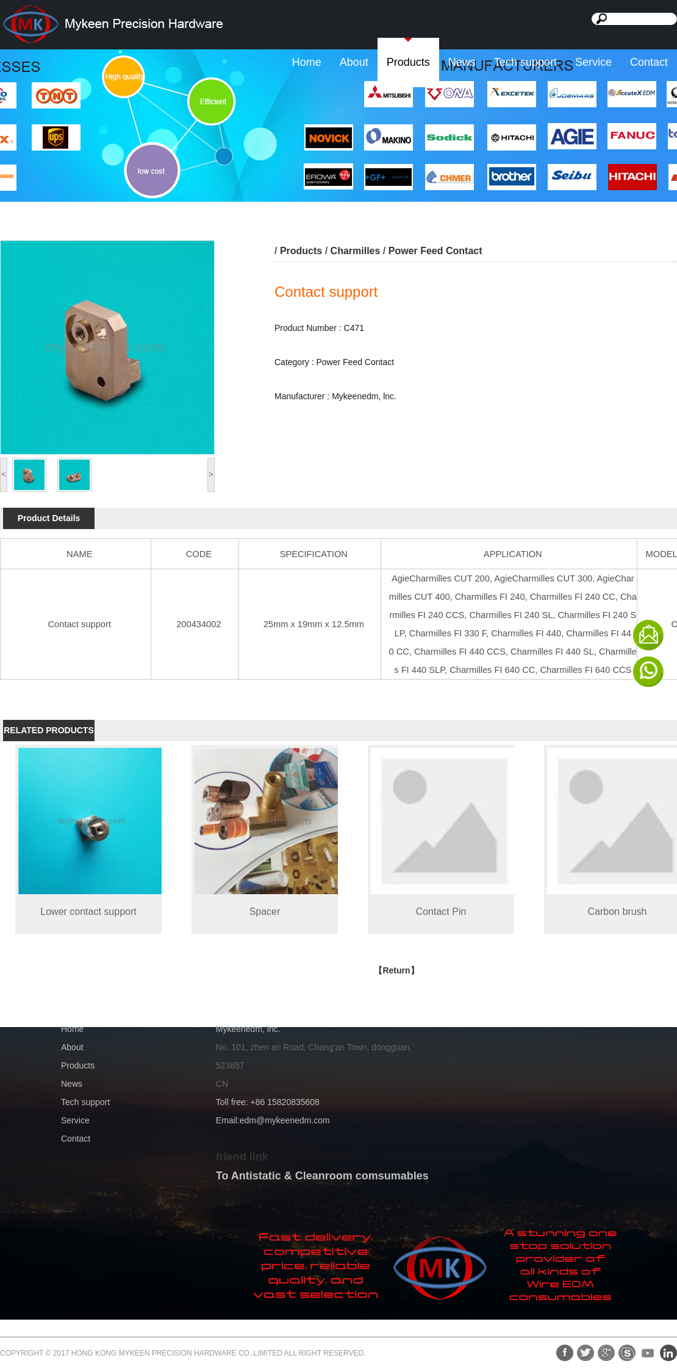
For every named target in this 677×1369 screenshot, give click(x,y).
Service (593, 62)
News (462, 62)
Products (408, 62)
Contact (649, 62)
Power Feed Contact (435, 251)
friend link (242, 1157)
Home (306, 62)
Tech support (525, 62)
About (354, 62)
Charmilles (356, 251)
